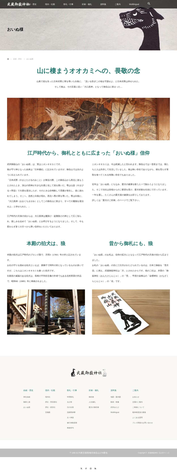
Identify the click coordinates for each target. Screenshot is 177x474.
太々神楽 (70, 418)
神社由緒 (26, 397)
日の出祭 (70, 407)
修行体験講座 (72, 423)
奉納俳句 (70, 428)
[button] (149, 4)
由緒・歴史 (32, 4)
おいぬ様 (26, 407)
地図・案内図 (116, 397)
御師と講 (26, 402)
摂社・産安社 (50, 407)
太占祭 (69, 402)
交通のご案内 (137, 402)
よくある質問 (137, 418)
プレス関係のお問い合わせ (142, 423)
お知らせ (135, 397)
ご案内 (118, 4)
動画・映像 (115, 402)
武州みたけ (115, 407)
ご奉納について (138, 407)
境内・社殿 (50, 4)
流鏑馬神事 (71, 412)
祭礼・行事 (68, 4)
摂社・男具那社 (51, 402)
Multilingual (134, 4)
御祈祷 (91, 397)
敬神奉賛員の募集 (139, 412)
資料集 (103, 4)
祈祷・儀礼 (87, 4)
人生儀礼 (92, 402)
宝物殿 (47, 412)
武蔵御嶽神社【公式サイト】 (159, 453)
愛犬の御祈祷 (94, 407)
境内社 (47, 397)
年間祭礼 (70, 397)
